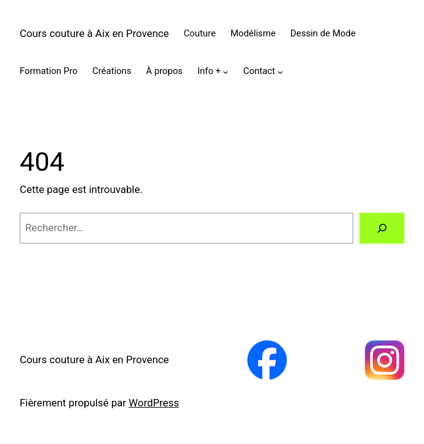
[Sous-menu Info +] (225, 72)
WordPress (154, 403)
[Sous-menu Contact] (280, 72)
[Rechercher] (381, 228)
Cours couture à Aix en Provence (94, 33)
